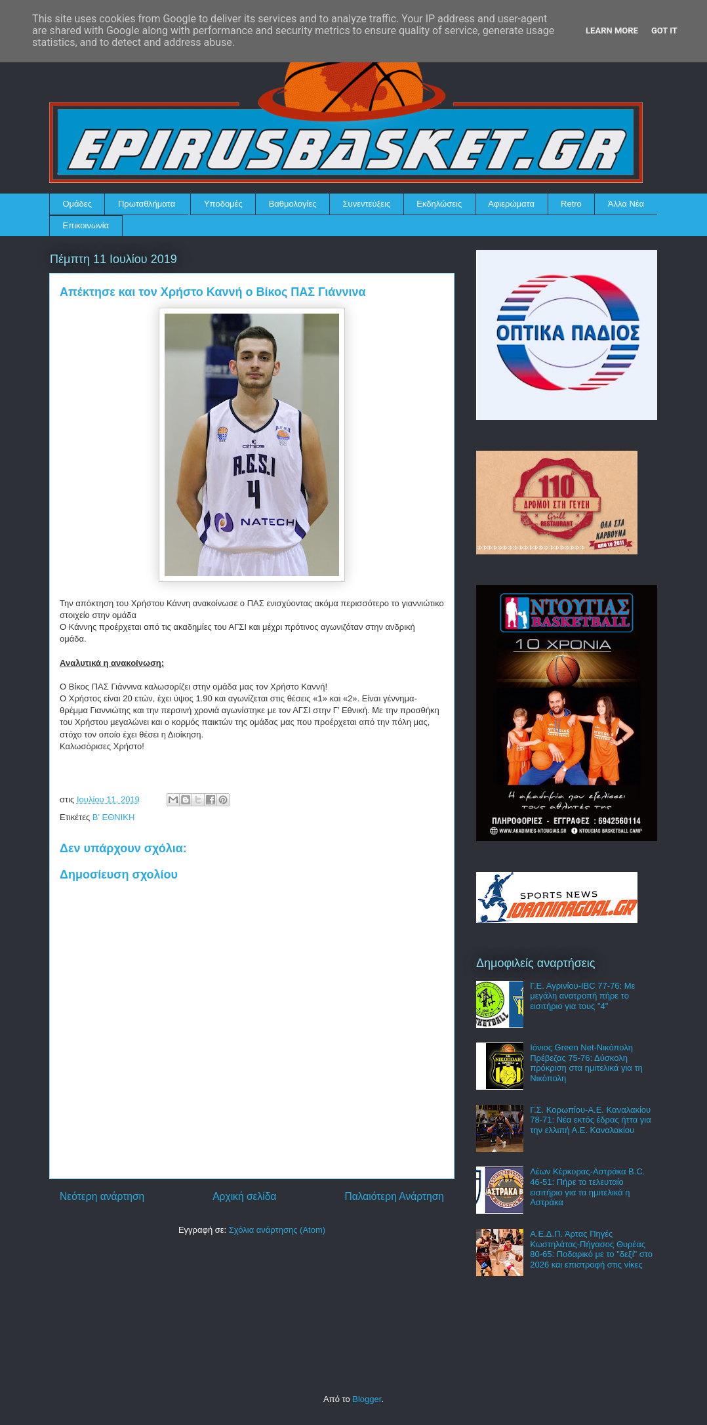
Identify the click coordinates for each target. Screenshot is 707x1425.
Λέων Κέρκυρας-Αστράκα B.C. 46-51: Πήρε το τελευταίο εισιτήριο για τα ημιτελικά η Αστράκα (587, 1187)
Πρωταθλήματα (146, 204)
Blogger (366, 1399)
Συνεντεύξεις (367, 204)
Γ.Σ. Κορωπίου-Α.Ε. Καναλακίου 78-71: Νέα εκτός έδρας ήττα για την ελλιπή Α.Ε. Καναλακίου (590, 1120)
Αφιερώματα (511, 204)
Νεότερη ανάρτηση (102, 1196)
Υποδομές (223, 204)
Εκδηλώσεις (439, 204)
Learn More (612, 30)
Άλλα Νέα (626, 204)
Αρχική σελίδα (244, 1196)
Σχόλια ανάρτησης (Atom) (277, 1230)
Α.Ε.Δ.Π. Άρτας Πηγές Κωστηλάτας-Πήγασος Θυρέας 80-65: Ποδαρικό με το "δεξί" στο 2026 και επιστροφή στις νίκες (591, 1249)
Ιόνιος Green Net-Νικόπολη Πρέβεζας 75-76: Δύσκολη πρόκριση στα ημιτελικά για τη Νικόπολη (586, 1063)
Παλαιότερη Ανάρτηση (394, 1196)
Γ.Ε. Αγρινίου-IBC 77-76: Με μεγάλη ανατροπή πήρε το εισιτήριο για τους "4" (582, 996)
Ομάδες (77, 204)
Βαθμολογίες (293, 204)
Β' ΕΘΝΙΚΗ (113, 817)
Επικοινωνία (86, 225)
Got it (664, 30)
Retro (571, 204)
